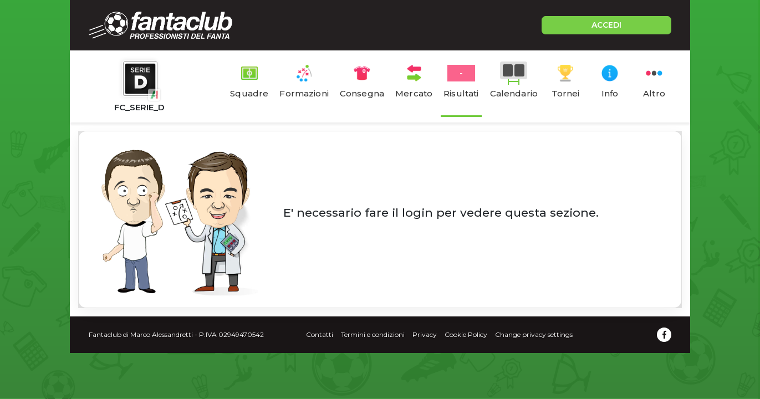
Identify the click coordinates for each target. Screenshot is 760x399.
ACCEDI (606, 25)
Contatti (319, 334)
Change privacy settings (534, 334)
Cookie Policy (466, 334)
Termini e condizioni (373, 334)
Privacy (424, 334)
